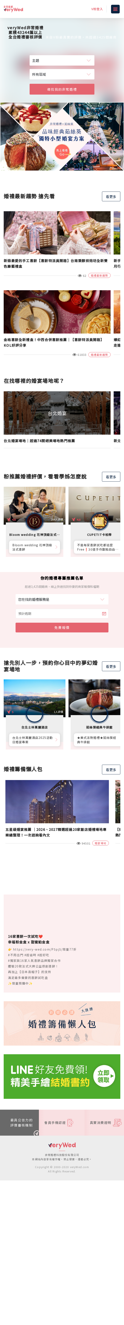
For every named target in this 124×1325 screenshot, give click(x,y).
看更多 (111, 196)
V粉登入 (97, 9)
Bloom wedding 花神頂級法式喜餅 (32, 547)
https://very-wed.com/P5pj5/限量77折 (45, 949)
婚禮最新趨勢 (99, 275)
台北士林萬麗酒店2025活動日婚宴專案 (32, 739)
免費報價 (62, 627)
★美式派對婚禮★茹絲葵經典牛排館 (96, 739)
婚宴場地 (100, 843)
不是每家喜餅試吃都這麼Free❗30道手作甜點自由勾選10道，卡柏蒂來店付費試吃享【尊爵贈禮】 (97, 547)
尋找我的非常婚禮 (62, 89)
